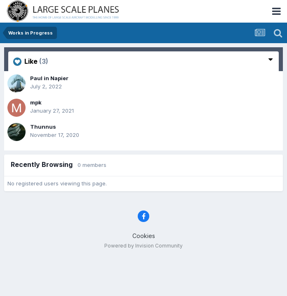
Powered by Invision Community (143, 246)
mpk (36, 102)
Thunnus (43, 126)
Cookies (143, 235)
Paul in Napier (49, 78)
